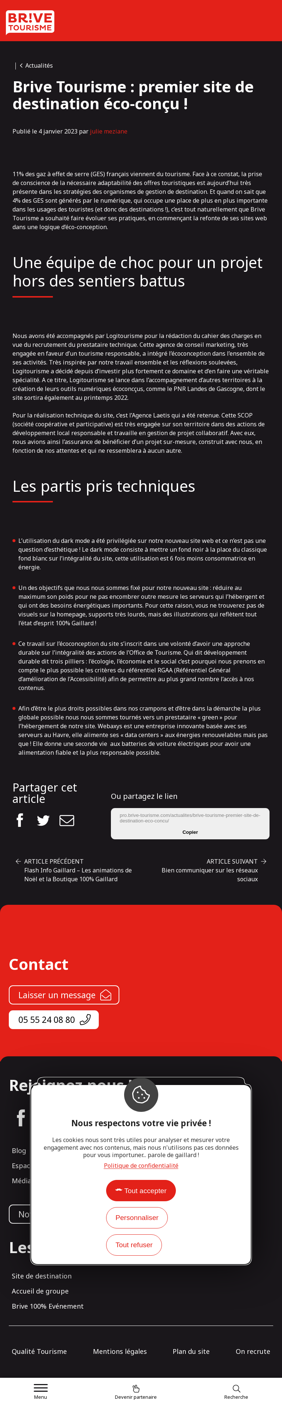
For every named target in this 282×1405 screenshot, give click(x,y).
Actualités (39, 65)
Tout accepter (145, 1191)
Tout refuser (133, 1245)
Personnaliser (136, 1217)
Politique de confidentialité (141, 1166)
